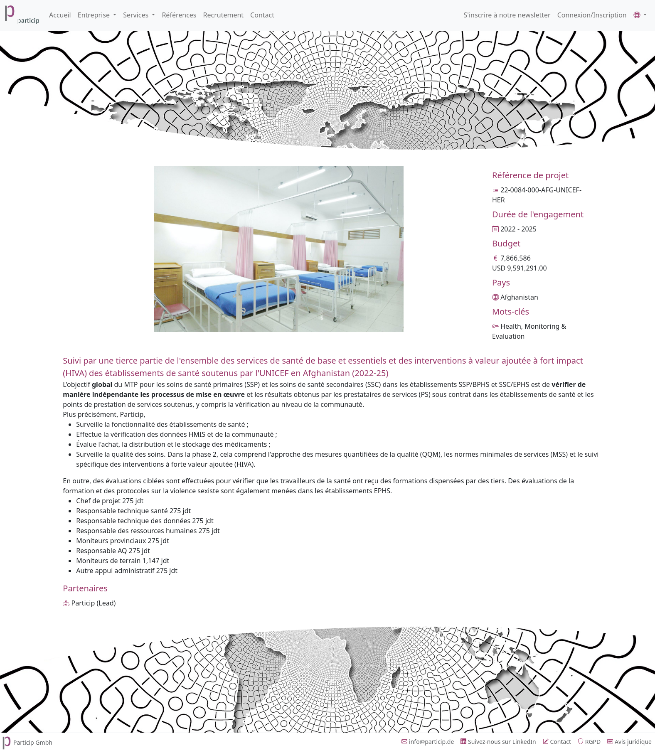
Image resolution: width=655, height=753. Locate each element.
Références (179, 15)
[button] (640, 15)
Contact (262, 15)
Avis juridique (629, 742)
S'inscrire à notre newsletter (507, 15)
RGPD (589, 742)
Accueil (60, 15)
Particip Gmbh (26, 742)
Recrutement (223, 15)
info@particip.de (427, 742)
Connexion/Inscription (592, 15)
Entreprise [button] (94, 15)
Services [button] (136, 15)
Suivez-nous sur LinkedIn (498, 742)
